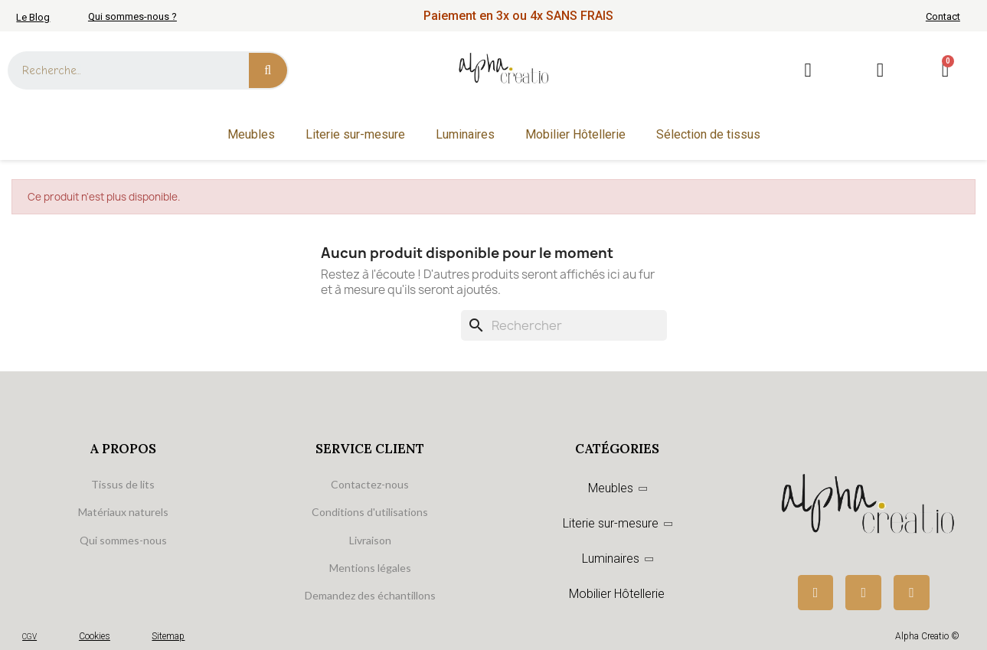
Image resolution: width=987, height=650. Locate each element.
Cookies (94, 636)
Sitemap (168, 636)
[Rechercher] (564, 325)
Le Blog (33, 17)
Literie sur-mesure (355, 134)
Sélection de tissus (708, 134)
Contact (943, 16)
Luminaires (465, 134)
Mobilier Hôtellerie (575, 134)
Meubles (251, 134)
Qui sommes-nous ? (132, 16)
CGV (29, 636)
